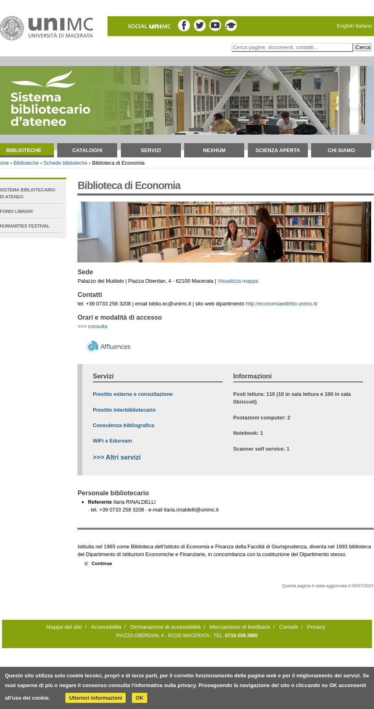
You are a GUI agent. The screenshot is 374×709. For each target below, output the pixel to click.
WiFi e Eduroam (112, 441)
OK (139, 698)
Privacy (316, 627)
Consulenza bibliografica (123, 425)
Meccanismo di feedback (240, 627)
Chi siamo (341, 150)
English (345, 26)
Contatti (288, 627)
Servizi (151, 150)
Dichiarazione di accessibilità (165, 627)
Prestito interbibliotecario (124, 410)
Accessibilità (106, 627)
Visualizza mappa (237, 281)
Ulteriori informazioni (95, 698)
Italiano (363, 26)
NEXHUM (214, 150)
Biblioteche (26, 163)
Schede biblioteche (65, 163)
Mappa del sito (64, 627)
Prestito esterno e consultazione (133, 394)
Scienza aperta (278, 150)
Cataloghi (87, 150)
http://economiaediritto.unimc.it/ (282, 304)
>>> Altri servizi (117, 457)
